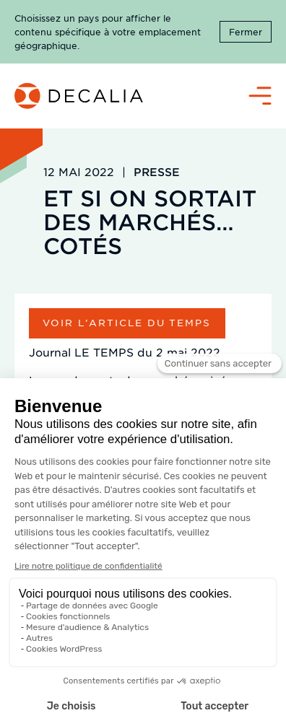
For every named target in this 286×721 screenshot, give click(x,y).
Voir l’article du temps (127, 322)
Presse (157, 171)
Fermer (245, 32)
